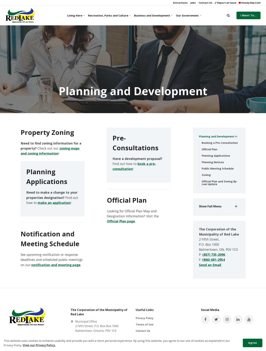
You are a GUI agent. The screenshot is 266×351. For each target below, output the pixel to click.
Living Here (75, 15)
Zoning (206, 175)
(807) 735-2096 (213, 254)
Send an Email (210, 265)
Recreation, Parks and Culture (108, 15)
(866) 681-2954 (213, 259)
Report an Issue (225, 2)
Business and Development (152, 15)
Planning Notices (213, 162)
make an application (54, 203)
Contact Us (205, 2)
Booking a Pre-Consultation (220, 142)
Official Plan (209, 149)
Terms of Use (144, 324)
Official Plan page (121, 221)
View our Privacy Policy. (39, 345)
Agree (252, 342)
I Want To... (248, 15)
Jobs (193, 2)
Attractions (180, 2)
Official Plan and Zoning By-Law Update (220, 183)
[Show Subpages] (236, 136)
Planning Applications (216, 155)
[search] (228, 15)
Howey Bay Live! (250, 2)
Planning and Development (216, 136)
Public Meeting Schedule (218, 168)
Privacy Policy (144, 318)
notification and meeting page (55, 265)
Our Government (188, 15)
